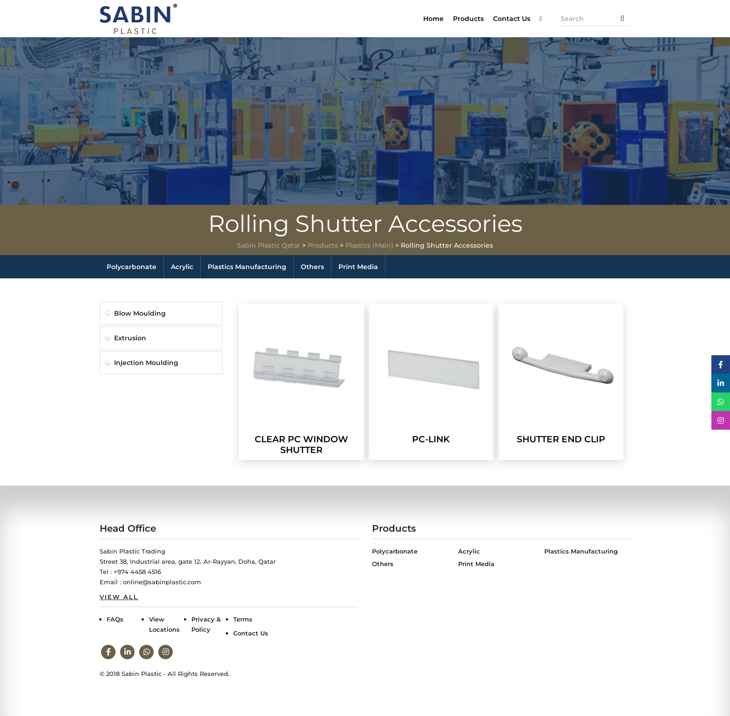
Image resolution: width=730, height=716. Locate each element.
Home (433, 18)
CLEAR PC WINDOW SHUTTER (301, 444)
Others (312, 267)
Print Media (358, 267)
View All (119, 597)
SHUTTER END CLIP (561, 439)
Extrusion (130, 338)
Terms (242, 619)
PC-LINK (431, 439)
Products (468, 18)
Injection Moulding (146, 362)
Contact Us (511, 18)
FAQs (115, 619)
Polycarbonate (131, 267)
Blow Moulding (140, 313)
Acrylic (182, 267)
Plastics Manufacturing (247, 267)
